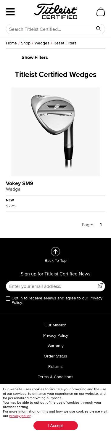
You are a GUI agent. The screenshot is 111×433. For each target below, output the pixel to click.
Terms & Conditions (55, 376)
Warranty (56, 345)
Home (11, 43)
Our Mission (55, 325)
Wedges (42, 43)
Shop (25, 43)
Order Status (55, 356)
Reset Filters (65, 43)
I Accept (55, 425)
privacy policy (19, 416)
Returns (55, 366)
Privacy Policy (55, 335)
